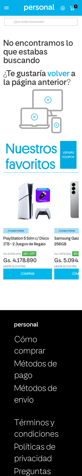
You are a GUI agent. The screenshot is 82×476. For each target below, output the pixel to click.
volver (58, 74)
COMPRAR (27, 274)
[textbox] (41, 22)
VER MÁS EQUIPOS (68, 154)
